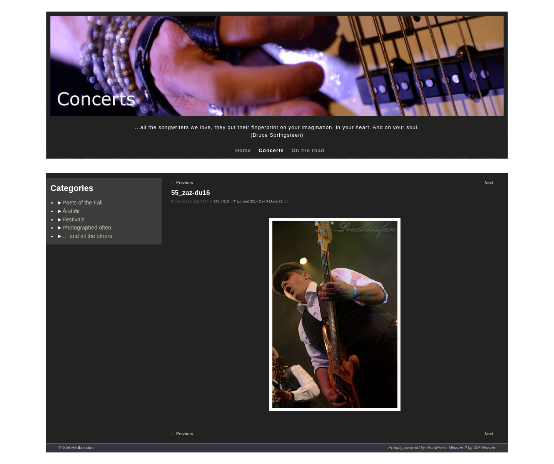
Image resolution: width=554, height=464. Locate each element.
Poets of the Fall (83, 202)
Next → (491, 183)
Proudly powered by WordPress (417, 447)
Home (243, 150)
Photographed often (87, 227)
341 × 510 (221, 201)
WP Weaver (485, 447)
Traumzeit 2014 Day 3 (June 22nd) (260, 201)
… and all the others (87, 236)
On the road (308, 150)
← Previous (182, 183)
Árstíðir (71, 211)
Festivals (74, 219)
